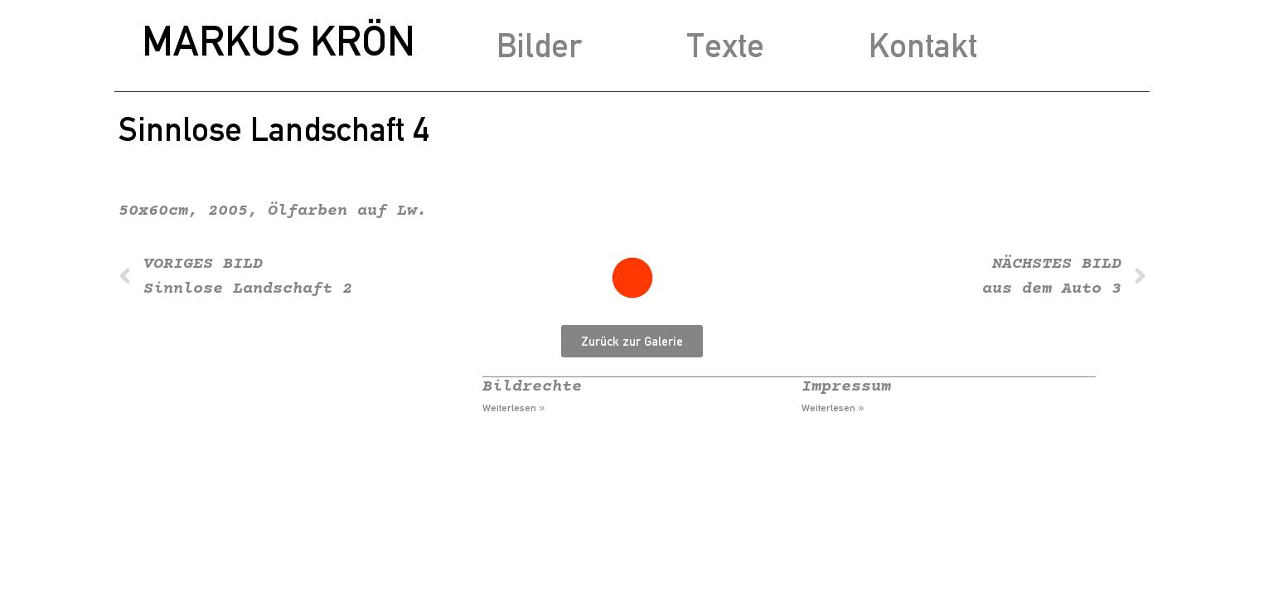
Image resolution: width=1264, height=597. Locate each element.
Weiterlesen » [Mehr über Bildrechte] (513, 408)
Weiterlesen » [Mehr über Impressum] (833, 408)
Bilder (539, 45)
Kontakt (923, 45)
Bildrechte (532, 386)
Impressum (846, 386)
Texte (725, 45)
